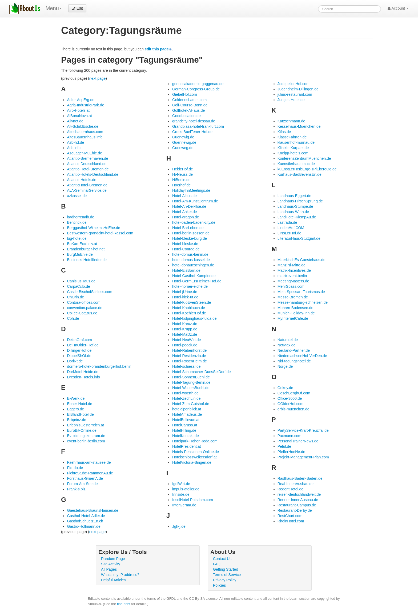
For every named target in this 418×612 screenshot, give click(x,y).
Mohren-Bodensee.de (296, 308)
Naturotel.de (288, 340)
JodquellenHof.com (294, 84)
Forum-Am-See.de (82, 484)
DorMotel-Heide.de (82, 372)
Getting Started (225, 569)
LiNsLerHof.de (290, 233)
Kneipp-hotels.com (293, 153)
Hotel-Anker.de (184, 212)
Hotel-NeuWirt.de (186, 340)
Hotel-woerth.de (185, 393)
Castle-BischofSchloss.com (89, 292)
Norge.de (285, 366)
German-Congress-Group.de (196, 89)
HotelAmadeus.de (187, 414)
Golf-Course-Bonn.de (189, 105)
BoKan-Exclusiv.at (82, 244)
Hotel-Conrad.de (186, 249)
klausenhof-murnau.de (296, 142)
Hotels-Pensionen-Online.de (195, 452)
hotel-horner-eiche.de (190, 286)
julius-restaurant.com (295, 94)
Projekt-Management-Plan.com (303, 457)
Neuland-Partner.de (294, 350)
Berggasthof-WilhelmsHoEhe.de (93, 228)
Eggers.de (75, 409)
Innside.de (181, 494)
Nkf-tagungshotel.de (294, 361)
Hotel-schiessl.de (186, 366)
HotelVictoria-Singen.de (191, 462)
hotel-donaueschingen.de (193, 265)
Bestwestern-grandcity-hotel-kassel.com (100, 233)
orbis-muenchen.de (294, 409)
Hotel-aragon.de (185, 217)
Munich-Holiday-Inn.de (296, 313)
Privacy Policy (224, 580)
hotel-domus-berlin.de (190, 254)
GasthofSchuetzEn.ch (85, 521)
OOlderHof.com (290, 404)
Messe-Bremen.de (293, 297)
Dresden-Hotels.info (83, 377)
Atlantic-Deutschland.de (86, 164)
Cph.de (73, 318)
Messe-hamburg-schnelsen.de (303, 302)
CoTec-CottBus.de (82, 313)
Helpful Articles (113, 580)
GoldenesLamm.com (189, 100)
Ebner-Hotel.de (79, 404)
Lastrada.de (287, 222)
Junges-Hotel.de (291, 100)
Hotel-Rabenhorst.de (189, 350)
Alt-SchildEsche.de (82, 126)
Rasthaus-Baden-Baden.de (300, 478)
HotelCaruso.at (184, 425)
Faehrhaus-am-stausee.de (89, 462)
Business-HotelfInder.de (87, 260)
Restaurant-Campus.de (297, 505)
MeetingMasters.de (293, 281)
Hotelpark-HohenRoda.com (195, 441)
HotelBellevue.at (185, 420)
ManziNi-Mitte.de (292, 265)
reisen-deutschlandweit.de (299, 494)
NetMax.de (287, 345)
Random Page (113, 559)
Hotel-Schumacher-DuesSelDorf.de (201, 372)
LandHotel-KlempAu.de (297, 217)
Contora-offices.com (83, 302)
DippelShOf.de (79, 356)
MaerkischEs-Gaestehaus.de (301, 260)
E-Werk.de (76, 398)
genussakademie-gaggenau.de (197, 84)
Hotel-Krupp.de (184, 329)
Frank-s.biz (76, 489)
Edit (77, 8)
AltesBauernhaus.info (84, 137)
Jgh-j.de (179, 526)
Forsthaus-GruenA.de (85, 478)
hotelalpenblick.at (186, 409)
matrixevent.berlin (292, 276)
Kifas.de (284, 132)
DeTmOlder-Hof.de (82, 345)
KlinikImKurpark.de (293, 148)
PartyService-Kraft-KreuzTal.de (303, 430)
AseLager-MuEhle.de (84, 153)
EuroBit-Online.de (82, 430)
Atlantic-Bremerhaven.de (87, 158)
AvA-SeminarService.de (86, 190)
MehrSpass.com (291, 286)
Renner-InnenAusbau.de (298, 500)
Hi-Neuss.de (182, 174)
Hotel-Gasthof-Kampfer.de (194, 276)
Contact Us (222, 559)
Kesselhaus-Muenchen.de (299, 126)
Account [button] (398, 8)
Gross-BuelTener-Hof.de (192, 132)
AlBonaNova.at (79, 116)
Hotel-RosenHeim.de (189, 361)
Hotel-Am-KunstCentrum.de (195, 201)
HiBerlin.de (181, 180)
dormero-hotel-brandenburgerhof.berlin (99, 366)
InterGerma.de (184, 505)
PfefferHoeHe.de (291, 452)
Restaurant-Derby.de (295, 510)
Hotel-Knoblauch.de (188, 308)
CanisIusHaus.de (81, 281)
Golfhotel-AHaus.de (188, 110)
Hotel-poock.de (184, 345)
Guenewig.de (183, 137)
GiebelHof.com (184, 94)
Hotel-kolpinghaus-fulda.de (194, 318)
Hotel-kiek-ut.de (185, 297)
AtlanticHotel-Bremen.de (87, 185)
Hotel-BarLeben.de (188, 228)
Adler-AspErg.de (80, 100)
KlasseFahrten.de (292, 137)
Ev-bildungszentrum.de (86, 436)
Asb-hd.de (75, 142)
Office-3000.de (290, 398)
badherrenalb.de (80, 217)
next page (97, 78)
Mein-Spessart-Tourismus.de (301, 292)
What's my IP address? (120, 575)
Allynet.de (75, 121)
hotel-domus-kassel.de (191, 260)
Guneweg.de (182, 148)
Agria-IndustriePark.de (85, 105)
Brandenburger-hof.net (85, 249)
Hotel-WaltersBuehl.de (191, 388)
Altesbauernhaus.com (85, 132)
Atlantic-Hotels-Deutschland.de (92, 174)
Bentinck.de (76, 222)
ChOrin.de (75, 297)
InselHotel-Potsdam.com (192, 500)
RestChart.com (290, 516)
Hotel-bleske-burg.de (189, 238)
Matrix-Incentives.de (294, 270)
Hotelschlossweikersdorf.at (194, 457)
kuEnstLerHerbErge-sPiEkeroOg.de (307, 169)
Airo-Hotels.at (78, 110)
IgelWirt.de (181, 484)
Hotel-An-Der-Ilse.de (189, 206)
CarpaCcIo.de (78, 286)
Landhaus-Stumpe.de (295, 206)
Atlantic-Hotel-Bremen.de (87, 169)
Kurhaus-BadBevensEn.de (299, 174)
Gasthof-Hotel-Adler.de (86, 516)
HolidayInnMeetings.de (191, 190)
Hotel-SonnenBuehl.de (191, 377)
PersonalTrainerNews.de (298, 441)
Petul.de (284, 446)
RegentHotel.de (290, 489)
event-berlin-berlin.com (86, 441)
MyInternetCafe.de (293, 318)
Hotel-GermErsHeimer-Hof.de (196, 281)
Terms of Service (227, 575)
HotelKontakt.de (185, 436)
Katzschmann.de (291, 121)
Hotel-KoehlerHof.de (189, 313)
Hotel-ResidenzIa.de (189, 356)
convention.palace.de (84, 308)
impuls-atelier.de (185, 489)
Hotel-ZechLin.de (186, 398)
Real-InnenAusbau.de (296, 484)
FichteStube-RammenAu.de (90, 473)
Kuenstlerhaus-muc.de (296, 164)
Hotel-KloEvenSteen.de (191, 302)
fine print (123, 604)
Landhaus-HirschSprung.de (300, 201)
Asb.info (74, 148)
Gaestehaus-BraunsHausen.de (92, 510)
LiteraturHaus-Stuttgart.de (299, 238)
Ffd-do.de (75, 468)
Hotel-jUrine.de (184, 292)
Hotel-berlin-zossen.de (191, 233)
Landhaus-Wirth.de (293, 212)
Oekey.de (285, 388)
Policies (219, 585)
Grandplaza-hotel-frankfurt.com (198, 126)
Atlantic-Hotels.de (81, 180)
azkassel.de (77, 196)
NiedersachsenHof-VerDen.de (302, 356)
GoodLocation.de (186, 116)
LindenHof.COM (291, 228)
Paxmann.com (289, 436)
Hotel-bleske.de (185, 244)
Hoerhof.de (181, 185)
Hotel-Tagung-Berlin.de (191, 382)
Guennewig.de (184, 142)
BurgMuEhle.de (80, 254)
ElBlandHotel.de (80, 414)
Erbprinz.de (76, 420)
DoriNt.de (75, 361)
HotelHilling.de (184, 430)
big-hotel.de (76, 238)
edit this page (157, 49)
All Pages (109, 569)
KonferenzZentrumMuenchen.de (304, 158)
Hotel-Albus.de (184, 196)
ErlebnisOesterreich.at (85, 425)
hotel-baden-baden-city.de (193, 222)
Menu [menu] (54, 8)
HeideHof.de (182, 169)
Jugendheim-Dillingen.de (298, 89)
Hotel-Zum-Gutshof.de (190, 404)
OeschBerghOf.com (294, 393)
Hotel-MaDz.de (184, 334)
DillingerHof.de (79, 350)
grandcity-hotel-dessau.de (193, 121)
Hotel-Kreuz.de (184, 324)
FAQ (216, 564)
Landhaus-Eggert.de (294, 196)
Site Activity (110, 564)
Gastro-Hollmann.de (83, 526)
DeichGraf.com (79, 340)
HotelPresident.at (186, 446)
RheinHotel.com (291, 521)
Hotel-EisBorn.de (186, 270)
